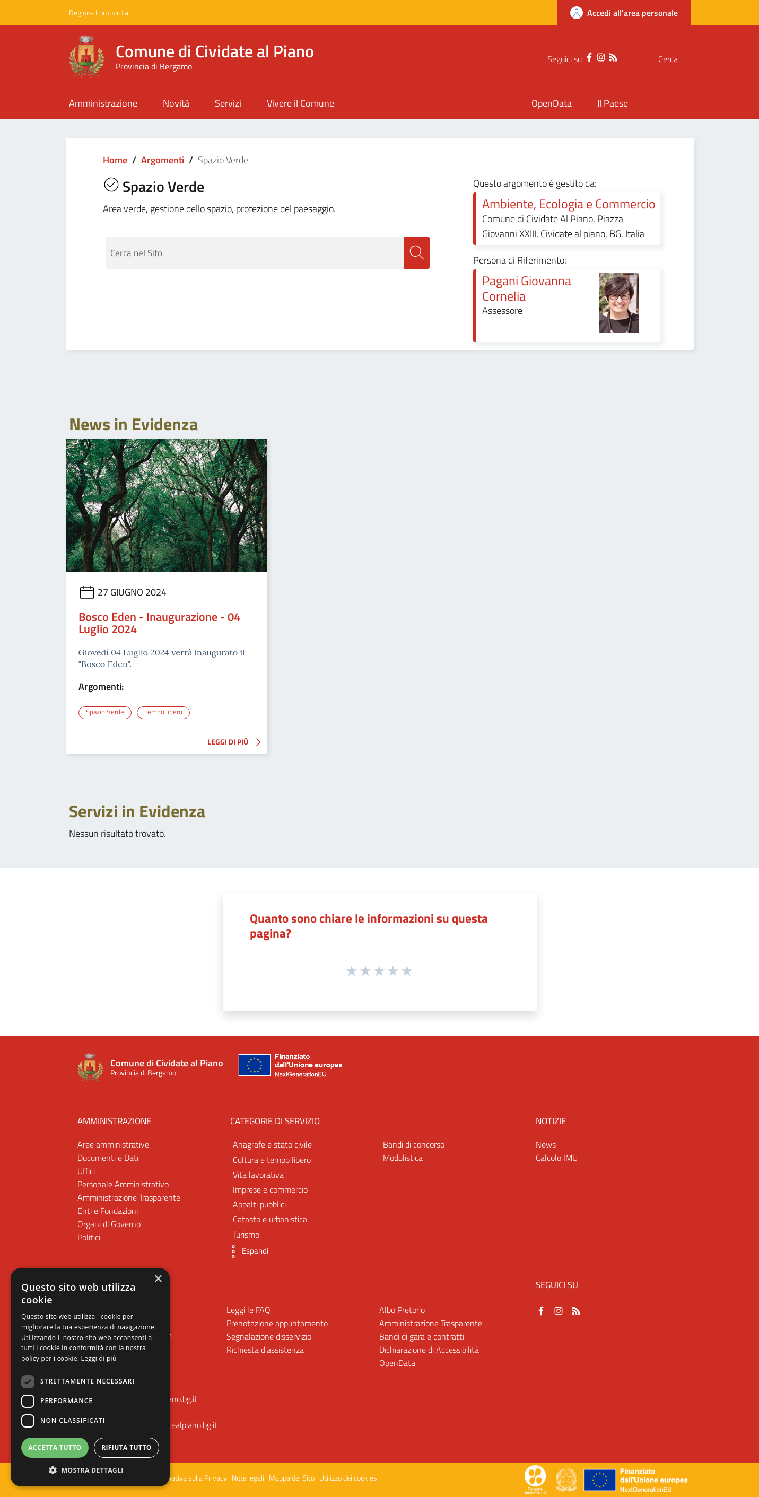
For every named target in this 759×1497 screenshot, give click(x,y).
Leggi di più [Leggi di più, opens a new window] (99, 1358)
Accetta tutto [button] (54, 1447)
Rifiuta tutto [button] (126, 1447)
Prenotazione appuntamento (277, 1323)
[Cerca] (678, 59)
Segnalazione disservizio (268, 1336)
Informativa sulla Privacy (189, 1478)
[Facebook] (568, 56)
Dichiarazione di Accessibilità (429, 1349)
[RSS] (592, 56)
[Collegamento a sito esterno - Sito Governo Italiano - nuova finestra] (567, 1479)
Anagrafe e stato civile (272, 1144)
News (546, 1144)
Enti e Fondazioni (107, 1210)
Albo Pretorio (402, 1309)
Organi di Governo (109, 1223)
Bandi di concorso (413, 1144)
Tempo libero (163, 711)
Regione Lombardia (98, 12)
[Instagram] (579, 56)
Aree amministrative (113, 1144)
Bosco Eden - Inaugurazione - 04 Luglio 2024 (159, 623)
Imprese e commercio (270, 1189)
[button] (246, 1250)
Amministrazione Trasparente (128, 1196)
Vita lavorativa (258, 1174)
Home (115, 160)
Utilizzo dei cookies (348, 1478)
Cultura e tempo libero (272, 1159)
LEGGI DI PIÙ (237, 741)
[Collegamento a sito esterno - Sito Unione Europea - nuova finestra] (289, 1067)
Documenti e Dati (107, 1157)
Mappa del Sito (292, 1478)
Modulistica (403, 1157)
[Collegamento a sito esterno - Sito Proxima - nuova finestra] (535, 1479)
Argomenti (162, 160)
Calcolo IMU (557, 1157)
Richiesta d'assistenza (265, 1349)
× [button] (158, 1279)
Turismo (246, 1234)
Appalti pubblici (259, 1204)
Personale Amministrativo (123, 1184)
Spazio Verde (105, 711)
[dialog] (90, 1377)
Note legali (248, 1478)
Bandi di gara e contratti (421, 1336)
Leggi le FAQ (248, 1309)
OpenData (397, 1362)
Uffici (86, 1171)
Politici (88, 1236)
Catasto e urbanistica (270, 1219)
